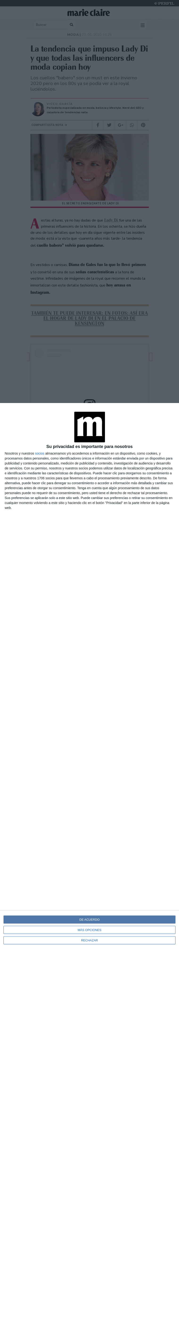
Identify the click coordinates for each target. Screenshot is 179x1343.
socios (39, 453)
